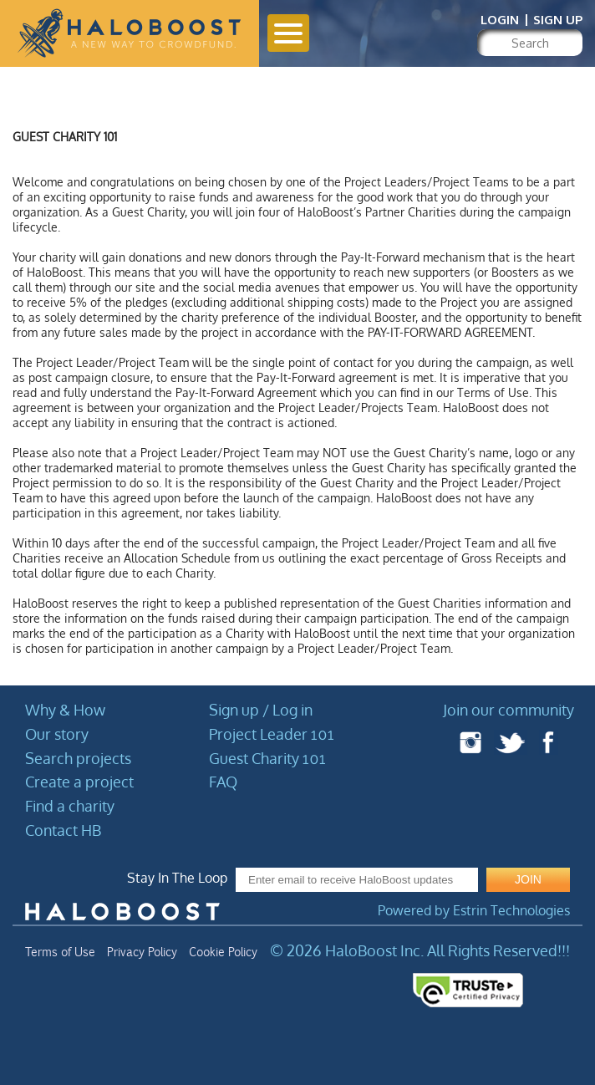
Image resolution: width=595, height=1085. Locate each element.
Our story (57, 734)
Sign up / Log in (261, 709)
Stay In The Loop (177, 877)
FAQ (223, 781)
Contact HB (63, 830)
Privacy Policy (142, 952)
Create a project (79, 781)
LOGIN (500, 20)
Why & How (65, 709)
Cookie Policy (223, 952)
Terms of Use (60, 952)
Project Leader (271, 734)
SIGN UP (557, 20)
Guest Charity (267, 758)
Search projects (78, 758)
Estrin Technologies (511, 910)
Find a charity (69, 806)
